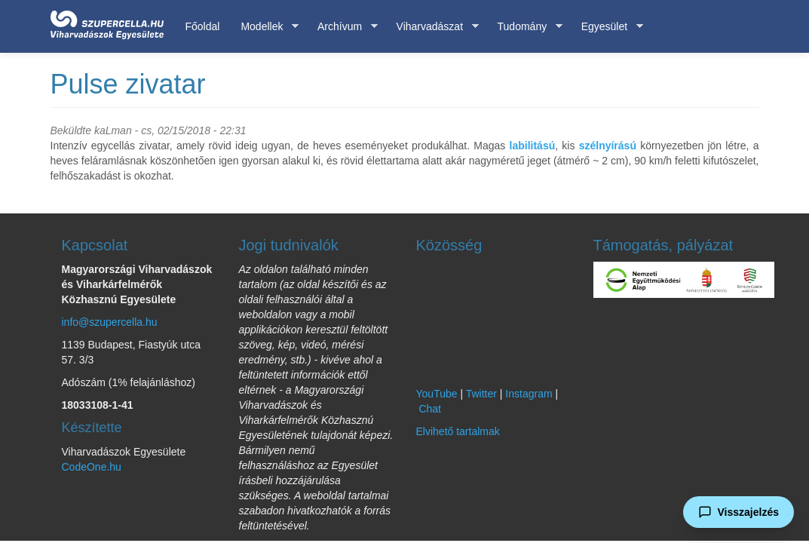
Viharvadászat (432, 26)
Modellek (264, 26)
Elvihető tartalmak (458, 431)
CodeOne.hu (91, 467)
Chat (429, 409)
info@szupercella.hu (110, 322)
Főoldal (202, 26)
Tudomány (525, 26)
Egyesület (607, 26)
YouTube (437, 394)
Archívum (342, 26)
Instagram (528, 394)
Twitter (481, 394)
